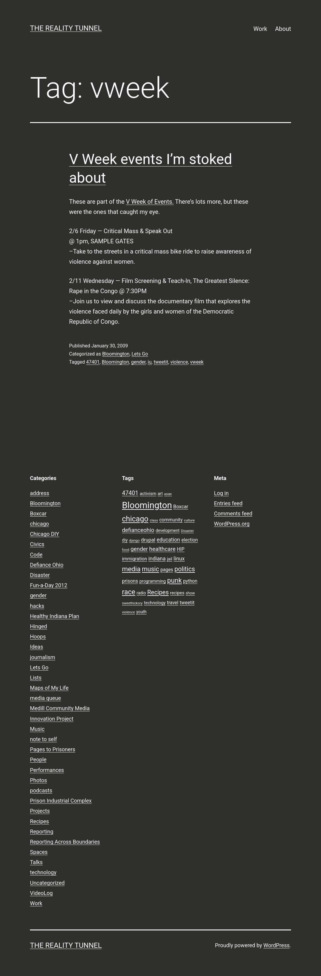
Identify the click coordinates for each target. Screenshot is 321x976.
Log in (221, 493)
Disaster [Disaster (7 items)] (187, 531)
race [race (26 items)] (128, 592)
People (38, 759)
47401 (93, 362)
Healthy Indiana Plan (54, 616)
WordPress (276, 945)
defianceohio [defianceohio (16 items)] (138, 530)
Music (37, 729)
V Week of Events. (150, 201)
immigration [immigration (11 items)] (134, 559)
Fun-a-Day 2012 (48, 585)
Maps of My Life (49, 688)
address (39, 493)
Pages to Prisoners (52, 749)
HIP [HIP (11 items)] (180, 549)
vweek (197, 362)
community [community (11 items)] (171, 520)
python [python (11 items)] (190, 581)
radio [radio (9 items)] (141, 592)
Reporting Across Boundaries (65, 842)
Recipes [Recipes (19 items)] (158, 592)
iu (150, 362)
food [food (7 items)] (125, 550)
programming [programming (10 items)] (152, 581)
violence (179, 362)
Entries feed (228, 503)
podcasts (41, 790)
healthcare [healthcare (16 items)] (162, 549)
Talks (36, 862)
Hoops (38, 636)
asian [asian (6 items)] (168, 494)
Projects (40, 811)
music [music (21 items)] (150, 569)
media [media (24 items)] (131, 569)
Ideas (36, 647)
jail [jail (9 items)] (169, 559)
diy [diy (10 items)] (125, 540)
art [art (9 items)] (160, 493)
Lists (36, 677)
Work (260, 28)
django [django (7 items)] (134, 540)
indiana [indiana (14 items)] (157, 559)
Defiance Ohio (46, 565)
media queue (45, 698)
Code (36, 554)
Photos (38, 780)
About (283, 28)
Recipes (39, 821)
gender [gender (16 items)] (139, 549)
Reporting (41, 831)
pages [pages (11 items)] (166, 569)
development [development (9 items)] (168, 530)
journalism (42, 657)
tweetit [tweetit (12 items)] (187, 602)
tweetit (161, 362)
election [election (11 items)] (189, 540)
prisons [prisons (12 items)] (130, 581)
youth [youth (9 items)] (141, 611)
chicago (39, 524)
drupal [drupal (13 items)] (148, 540)
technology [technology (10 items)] (154, 602)
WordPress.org (232, 524)
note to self (43, 739)
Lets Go (140, 354)
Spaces (39, 852)
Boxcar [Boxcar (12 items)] (180, 506)
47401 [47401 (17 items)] (130, 493)
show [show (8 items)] (190, 593)
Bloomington (115, 354)
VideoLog (41, 893)
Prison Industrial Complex (61, 800)
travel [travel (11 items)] (172, 602)
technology (43, 872)
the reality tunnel (66, 28)
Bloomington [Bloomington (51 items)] (147, 505)
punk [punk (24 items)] (174, 580)
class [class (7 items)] (154, 520)
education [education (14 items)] (168, 540)
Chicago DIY (44, 534)
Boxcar (38, 513)
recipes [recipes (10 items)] (177, 593)
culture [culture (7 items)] (189, 520)
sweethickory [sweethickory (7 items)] (132, 603)
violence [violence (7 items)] (128, 612)
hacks (37, 606)
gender (138, 362)
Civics (37, 544)
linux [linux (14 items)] (179, 559)
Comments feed (233, 513)
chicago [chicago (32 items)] (135, 519)
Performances (47, 770)
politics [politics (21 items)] (184, 569)
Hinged (38, 626)
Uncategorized (47, 883)
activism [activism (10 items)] (148, 493)
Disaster (40, 575)
